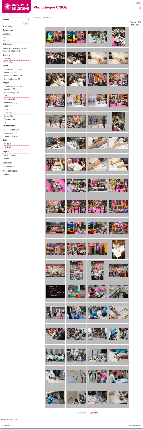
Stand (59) (8, 109)
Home (36, 17)
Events (5, 37)
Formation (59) (9, 99)
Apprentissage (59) (11, 92)
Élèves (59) (8, 116)
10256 (16, 419)
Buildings (6, 34)
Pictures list (47, 17)
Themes (6, 41)
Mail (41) (7, 59)
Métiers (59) (8, 106)
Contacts (6, 175)
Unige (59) (8, 113)
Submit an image (9, 155)
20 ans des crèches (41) (13, 76)
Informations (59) (10, 103)
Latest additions (9, 167)
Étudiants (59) (9, 119)
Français (138, 3)
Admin (139, 425)
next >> (95, 413)
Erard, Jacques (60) (11, 130)
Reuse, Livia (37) (10, 133)
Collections (7, 44)
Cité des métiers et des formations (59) (13, 71)
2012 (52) (7, 144)
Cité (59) (7, 96)
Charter (6, 159)
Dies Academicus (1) (12, 79)
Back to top (5, 425)
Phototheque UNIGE (50, 7)
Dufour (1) (8, 62)
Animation (8, 26)
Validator (132, 425)
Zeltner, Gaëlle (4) (11, 136)
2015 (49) (7, 147)
